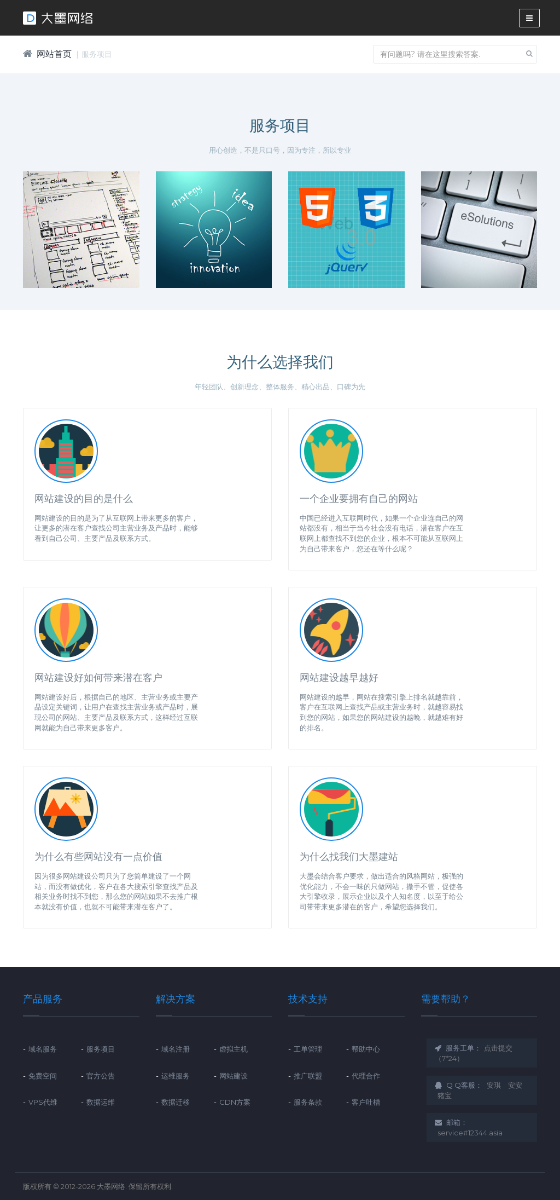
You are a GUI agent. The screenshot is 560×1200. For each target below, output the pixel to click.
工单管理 (308, 1049)
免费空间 (42, 1075)
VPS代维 (42, 1102)
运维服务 (175, 1075)
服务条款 (308, 1102)
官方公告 (100, 1075)
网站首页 (54, 54)
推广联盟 (308, 1075)
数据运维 (100, 1102)
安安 (515, 1085)
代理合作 (366, 1075)
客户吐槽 (366, 1102)
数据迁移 (175, 1102)
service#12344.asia (470, 1132)
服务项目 (96, 54)
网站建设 (233, 1075)
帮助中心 (366, 1049)
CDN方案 (234, 1102)
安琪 (494, 1085)
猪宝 (445, 1095)
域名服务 (42, 1049)
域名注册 (175, 1049)
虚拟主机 (233, 1049)
